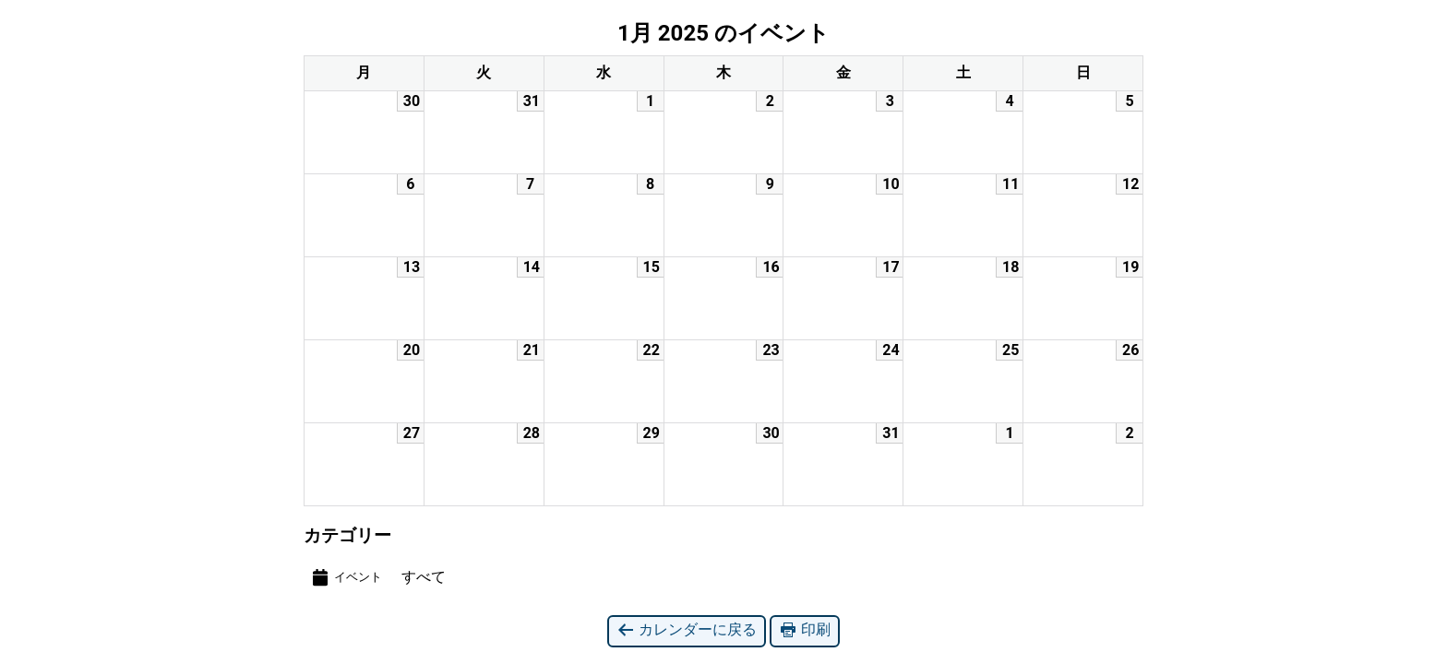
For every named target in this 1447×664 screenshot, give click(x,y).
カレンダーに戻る (686, 630)
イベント (346, 577)
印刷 (805, 630)
